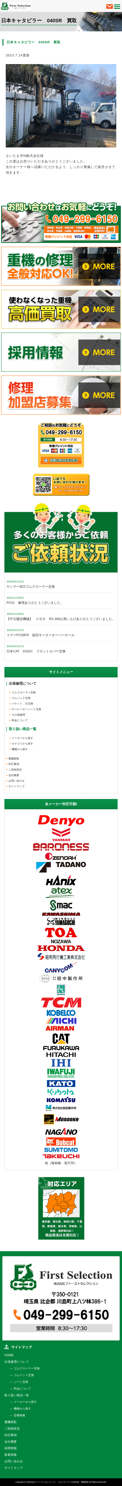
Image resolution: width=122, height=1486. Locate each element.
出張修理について (22, 683)
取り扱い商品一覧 (16, 1395)
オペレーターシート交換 (26, 709)
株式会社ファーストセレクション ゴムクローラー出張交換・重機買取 (58, 1482)
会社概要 (13, 775)
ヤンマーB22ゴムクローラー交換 (31, 586)
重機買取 (13, 758)
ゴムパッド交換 (21, 697)
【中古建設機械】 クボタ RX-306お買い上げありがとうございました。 (61, 619)
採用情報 (10, 1448)
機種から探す (20, 749)
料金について (20, 720)
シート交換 (21, 1381)
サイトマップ (16, 786)
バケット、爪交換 (22, 703)
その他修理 (18, 714)
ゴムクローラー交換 (24, 692)
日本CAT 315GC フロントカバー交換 (36, 651)
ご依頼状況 (15, 769)
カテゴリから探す (22, 743)
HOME (9, 1355)
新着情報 (10, 1454)
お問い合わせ (16, 780)
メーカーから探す (22, 738)
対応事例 (13, 764)
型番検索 (19, 1415)
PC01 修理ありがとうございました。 (35, 603)
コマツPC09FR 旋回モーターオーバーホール (40, 635)
